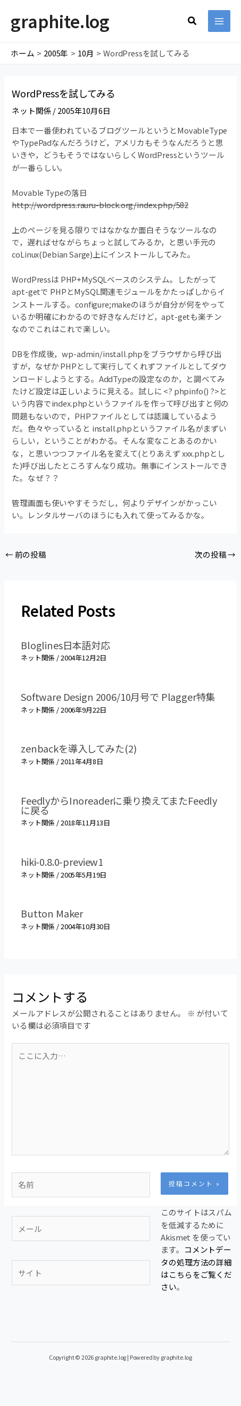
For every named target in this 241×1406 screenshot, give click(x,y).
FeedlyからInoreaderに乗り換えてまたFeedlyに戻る (119, 805)
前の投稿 (25, 554)
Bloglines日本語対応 (65, 645)
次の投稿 (215, 554)
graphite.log (60, 21)
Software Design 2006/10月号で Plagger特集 (118, 697)
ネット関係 (31, 110)
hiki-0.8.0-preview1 (62, 862)
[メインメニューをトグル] (219, 21)
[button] (192, 21)
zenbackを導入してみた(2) (78, 748)
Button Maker (52, 913)
